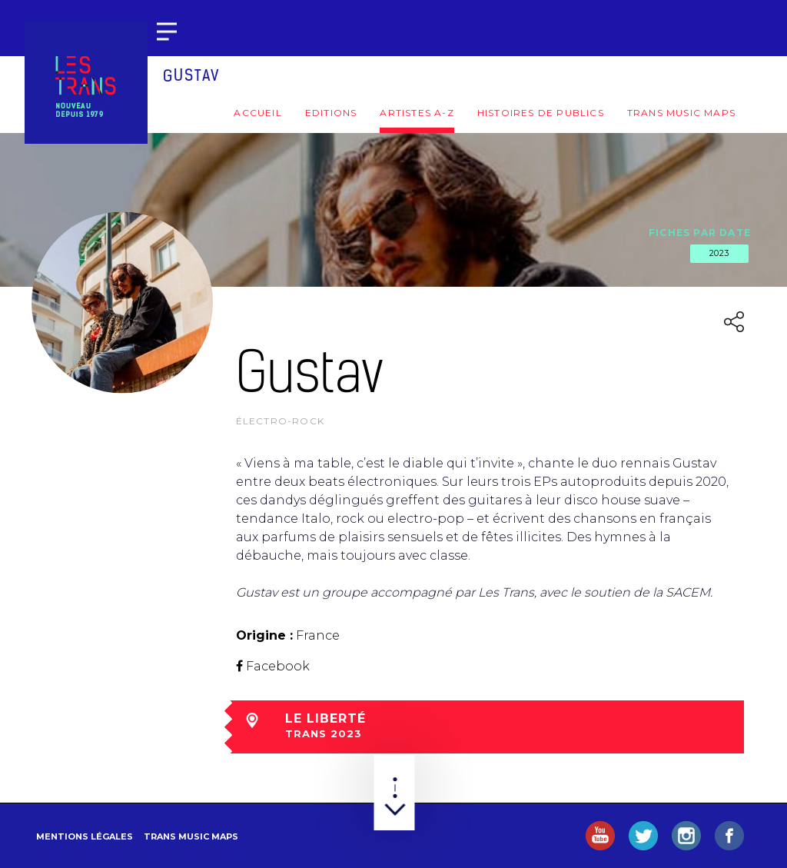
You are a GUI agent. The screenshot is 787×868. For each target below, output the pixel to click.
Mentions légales (84, 836)
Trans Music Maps (681, 112)
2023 (719, 253)
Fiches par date (700, 232)
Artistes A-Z (416, 112)
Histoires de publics (540, 112)
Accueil (257, 112)
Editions (331, 112)
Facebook (278, 666)
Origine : (264, 635)
